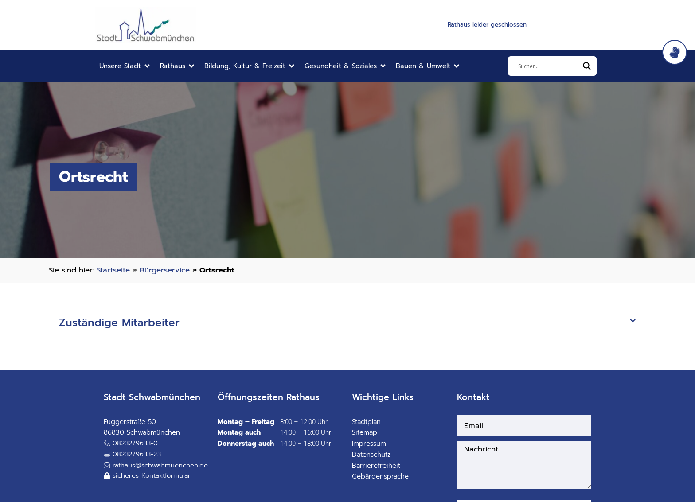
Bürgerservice (165, 270)
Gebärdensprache (380, 476)
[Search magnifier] (587, 66)
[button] (125, 66)
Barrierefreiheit (376, 466)
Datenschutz (371, 454)
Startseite (113, 270)
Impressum (369, 443)
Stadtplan (366, 422)
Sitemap (364, 432)
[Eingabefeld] (548, 66)
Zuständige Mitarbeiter (119, 323)
